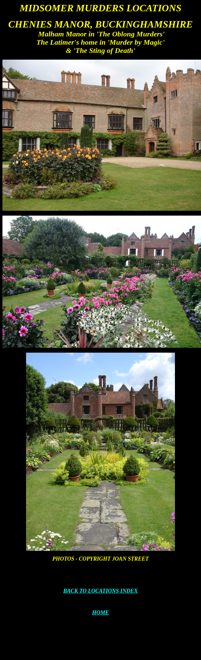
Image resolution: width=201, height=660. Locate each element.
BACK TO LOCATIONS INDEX (100, 591)
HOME (100, 613)
